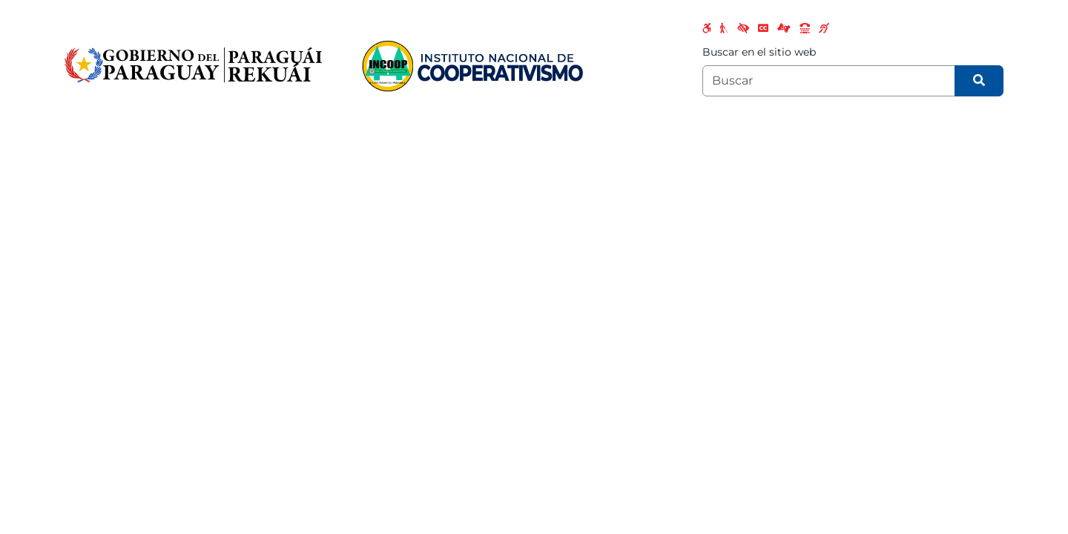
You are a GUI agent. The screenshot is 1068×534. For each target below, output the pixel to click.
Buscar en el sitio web (759, 52)
